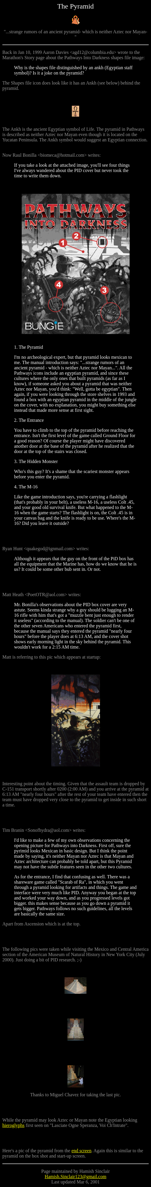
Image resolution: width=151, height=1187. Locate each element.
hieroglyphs (13, 1125)
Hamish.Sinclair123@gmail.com (75, 1176)
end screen (81, 1150)
